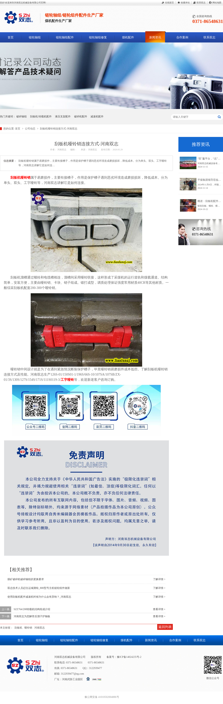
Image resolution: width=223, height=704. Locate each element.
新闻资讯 (155, 37)
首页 (11, 37)
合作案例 (182, 37)
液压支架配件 (63, 116)
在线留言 (169, 2)
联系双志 (201, 2)
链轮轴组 (35, 37)
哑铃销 (28, 627)
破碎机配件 (80, 116)
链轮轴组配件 (65, 37)
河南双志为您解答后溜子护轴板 (32, 616)
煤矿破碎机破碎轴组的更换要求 (25, 579)
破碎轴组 (21, 116)
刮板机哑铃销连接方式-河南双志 (58, 128)
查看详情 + (159, 609)
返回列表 (165, 627)
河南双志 (39, 627)
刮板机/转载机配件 (41, 116)
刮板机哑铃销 (20, 177)
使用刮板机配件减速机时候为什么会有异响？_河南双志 (39, 596)
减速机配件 (97, 116)
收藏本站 (185, 2)
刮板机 (18, 627)
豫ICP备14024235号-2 (129, 657)
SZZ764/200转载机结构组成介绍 (32, 609)
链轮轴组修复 (98, 37)
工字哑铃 (67, 380)
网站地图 (216, 2)
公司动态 (30, 128)
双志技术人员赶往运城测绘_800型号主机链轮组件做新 (38, 588)
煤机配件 (128, 37)
